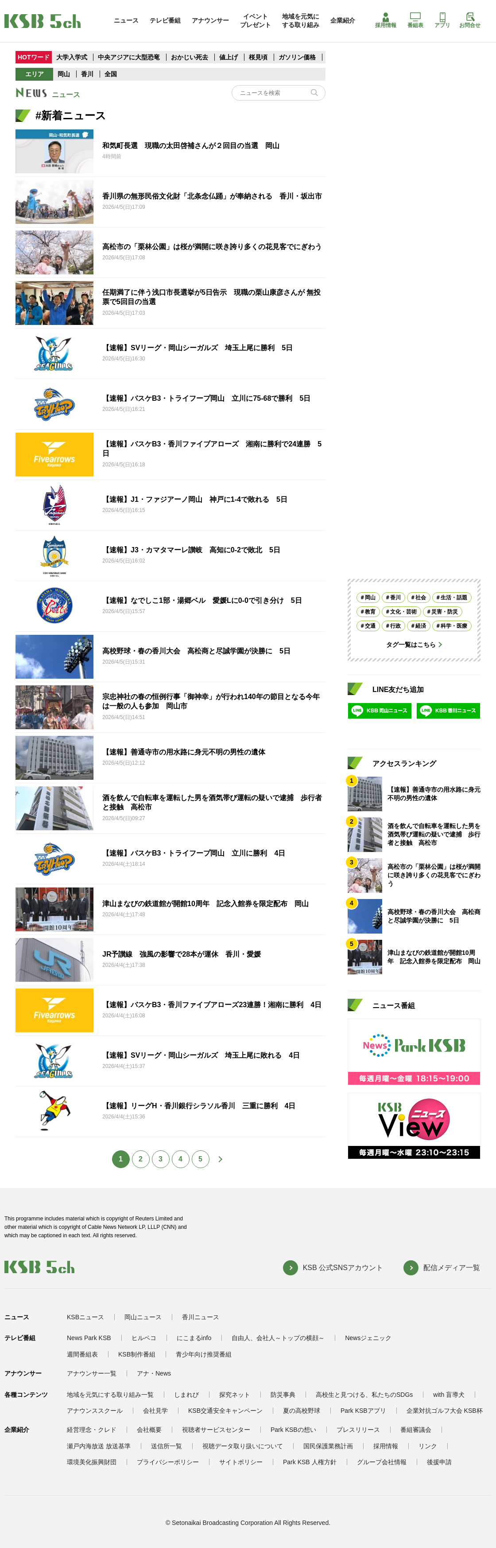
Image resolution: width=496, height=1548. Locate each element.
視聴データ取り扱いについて (242, 1446)
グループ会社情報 (382, 1462)
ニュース (126, 20)
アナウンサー (210, 20)
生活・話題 (454, 597)
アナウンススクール (95, 1410)
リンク (427, 1446)
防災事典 (283, 1394)
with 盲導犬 (449, 1394)
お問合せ (469, 20)
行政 (395, 626)
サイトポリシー (241, 1462)
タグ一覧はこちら (411, 644)
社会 (420, 597)
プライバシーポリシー (168, 1462)
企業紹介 (342, 20)
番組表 (415, 20)
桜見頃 (259, 57)
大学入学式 (71, 57)
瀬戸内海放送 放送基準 (99, 1446)
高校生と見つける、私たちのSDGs (364, 1394)
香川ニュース (200, 1317)
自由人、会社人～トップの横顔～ (278, 1337)
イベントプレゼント (255, 20)
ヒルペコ (144, 1337)
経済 (420, 626)
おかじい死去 (189, 57)
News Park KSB (89, 1337)
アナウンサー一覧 (91, 1373)
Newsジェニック (368, 1337)
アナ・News (154, 1373)
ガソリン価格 (298, 57)
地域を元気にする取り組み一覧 (110, 1394)
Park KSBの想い (293, 1429)
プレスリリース (358, 1429)
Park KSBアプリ (363, 1410)
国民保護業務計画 (328, 1446)
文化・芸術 (403, 612)
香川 (87, 74)
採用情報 (385, 20)
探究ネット (234, 1394)
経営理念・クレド (91, 1429)
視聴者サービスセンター (216, 1429)
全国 (111, 74)
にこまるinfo (194, 1337)
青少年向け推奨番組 (204, 1354)
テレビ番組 (165, 20)
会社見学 (155, 1410)
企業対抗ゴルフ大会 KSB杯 (445, 1410)
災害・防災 (444, 612)
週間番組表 (82, 1354)
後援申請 (439, 1462)
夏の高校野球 (301, 1410)
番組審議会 (415, 1429)
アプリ (442, 20)
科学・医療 (454, 626)
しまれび (186, 1394)
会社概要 (149, 1429)
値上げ (229, 57)
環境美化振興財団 (91, 1462)
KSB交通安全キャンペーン (225, 1410)
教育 (370, 612)
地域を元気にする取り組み (300, 20)
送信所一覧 (166, 1446)
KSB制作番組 (136, 1354)
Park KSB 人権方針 (310, 1462)
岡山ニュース (143, 1317)
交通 (370, 626)
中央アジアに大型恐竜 (129, 57)
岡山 (64, 74)
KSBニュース (85, 1317)
